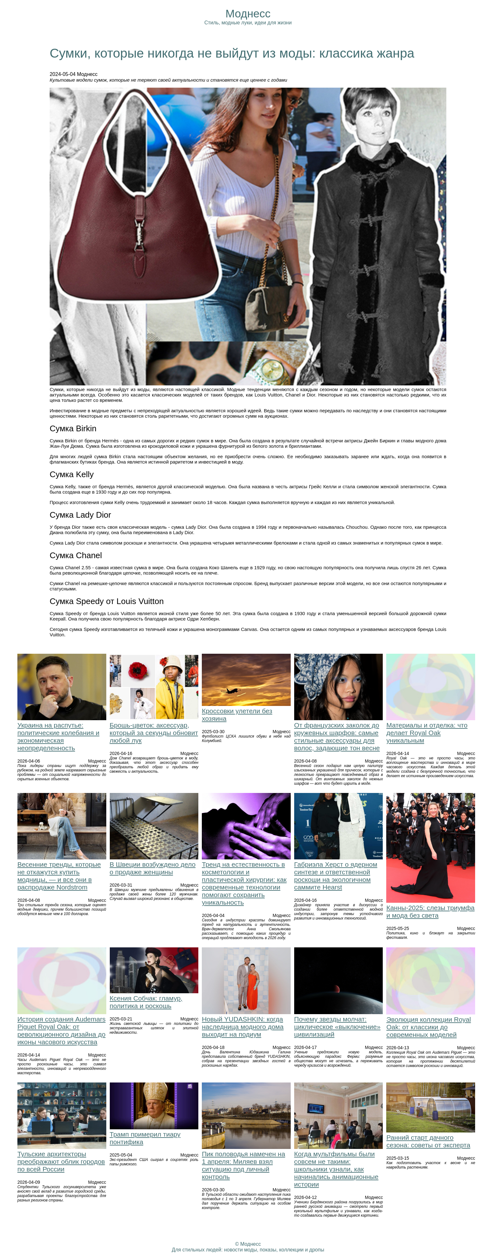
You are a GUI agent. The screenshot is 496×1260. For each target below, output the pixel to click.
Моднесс (248, 13)
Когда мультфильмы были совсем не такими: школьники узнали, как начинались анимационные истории (336, 1169)
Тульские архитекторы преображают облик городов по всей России (61, 1161)
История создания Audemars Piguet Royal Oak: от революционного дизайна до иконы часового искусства (61, 1030)
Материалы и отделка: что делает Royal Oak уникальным (426, 732)
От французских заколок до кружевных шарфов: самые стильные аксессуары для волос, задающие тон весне (337, 736)
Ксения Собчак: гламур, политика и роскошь (146, 1002)
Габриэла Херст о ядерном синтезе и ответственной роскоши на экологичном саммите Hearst (335, 876)
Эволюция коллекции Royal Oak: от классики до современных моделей (428, 1027)
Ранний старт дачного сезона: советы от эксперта (428, 1141)
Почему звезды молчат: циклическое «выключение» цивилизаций (337, 1026)
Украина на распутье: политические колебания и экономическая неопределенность (58, 736)
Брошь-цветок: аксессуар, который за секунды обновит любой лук (154, 732)
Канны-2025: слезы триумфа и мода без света (430, 911)
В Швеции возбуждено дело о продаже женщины (153, 868)
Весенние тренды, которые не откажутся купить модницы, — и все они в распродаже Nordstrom (59, 876)
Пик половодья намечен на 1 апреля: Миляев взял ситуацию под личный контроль (243, 1165)
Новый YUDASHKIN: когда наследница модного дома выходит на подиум (242, 1026)
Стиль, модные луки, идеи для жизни (248, 22)
